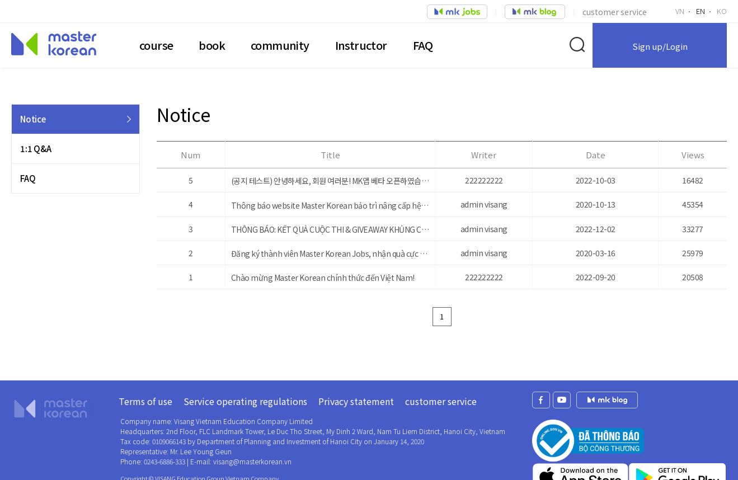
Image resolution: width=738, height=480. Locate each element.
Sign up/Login (660, 46)
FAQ (423, 45)
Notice (33, 119)
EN (700, 11)
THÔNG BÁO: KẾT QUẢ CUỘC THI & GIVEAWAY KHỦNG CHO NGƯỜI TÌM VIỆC (330, 229)
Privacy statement (356, 401)
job (457, 11)
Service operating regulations (245, 401)
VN (679, 11)
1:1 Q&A (35, 148)
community (280, 45)
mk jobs (607, 400)
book (212, 45)
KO (722, 11)
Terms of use (145, 401)
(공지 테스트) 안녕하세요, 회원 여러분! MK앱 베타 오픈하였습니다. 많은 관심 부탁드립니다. (330, 180)
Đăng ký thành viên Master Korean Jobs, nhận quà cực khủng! (330, 253)
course (156, 45)
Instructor (361, 45)
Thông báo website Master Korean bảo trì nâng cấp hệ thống (330, 205)
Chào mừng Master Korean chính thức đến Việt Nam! (323, 277)
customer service (614, 11)
